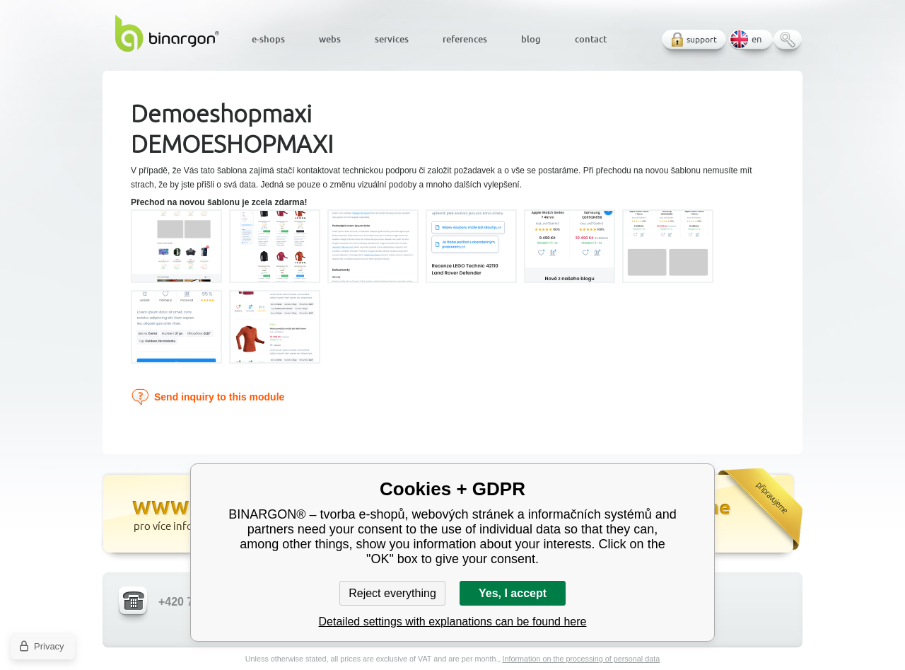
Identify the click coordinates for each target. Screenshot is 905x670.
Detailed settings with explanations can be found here (453, 622)
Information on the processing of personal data (581, 658)
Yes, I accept (513, 593)
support (702, 39)
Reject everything (392, 593)
